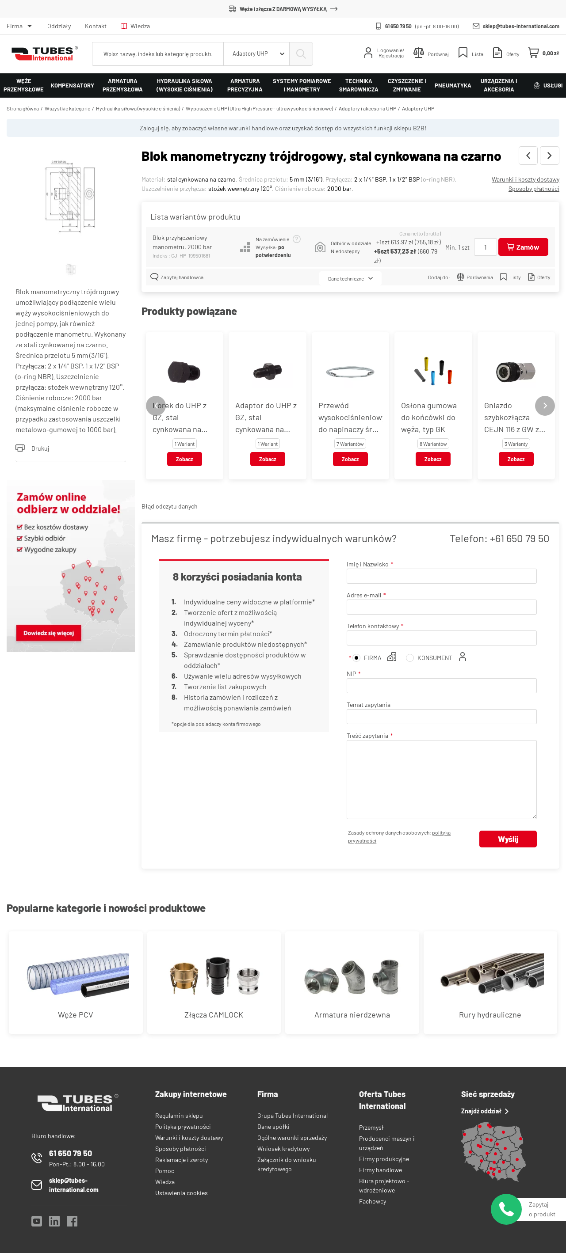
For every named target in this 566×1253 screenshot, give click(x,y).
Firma (15, 26)
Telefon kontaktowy (373, 626)
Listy (510, 277)
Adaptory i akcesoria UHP (367, 108)
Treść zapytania (367, 735)
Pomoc (164, 1170)
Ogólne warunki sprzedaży (292, 1137)
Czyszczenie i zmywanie (407, 85)
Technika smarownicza (359, 85)
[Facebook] (72, 1223)
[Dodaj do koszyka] (523, 247)
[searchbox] (158, 54)
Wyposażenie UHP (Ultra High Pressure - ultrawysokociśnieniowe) (259, 108)
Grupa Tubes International (292, 1115)
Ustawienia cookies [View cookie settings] (181, 1192)
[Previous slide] (156, 406)
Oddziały (59, 26)
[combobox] (256, 54)
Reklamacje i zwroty (181, 1159)
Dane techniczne (350, 278)
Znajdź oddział (485, 1111)
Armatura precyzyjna (245, 85)
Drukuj (32, 448)
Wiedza (135, 26)
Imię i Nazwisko (368, 564)
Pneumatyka (453, 85)
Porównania (475, 277)
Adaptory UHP (418, 108)
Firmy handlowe (380, 1169)
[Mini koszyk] (543, 53)
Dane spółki (273, 1126)
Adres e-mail (364, 595)
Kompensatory (72, 85)
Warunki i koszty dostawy (525, 179)
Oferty (539, 277)
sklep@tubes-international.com (521, 26)
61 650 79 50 (398, 26)
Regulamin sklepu (179, 1115)
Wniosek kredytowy (283, 1148)
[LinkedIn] (54, 1223)
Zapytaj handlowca (176, 277)
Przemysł (371, 1127)
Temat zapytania (368, 704)
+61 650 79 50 (520, 538)
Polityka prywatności (183, 1126)
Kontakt (96, 26)
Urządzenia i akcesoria (499, 85)
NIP (351, 673)
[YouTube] (36, 1223)
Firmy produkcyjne (384, 1158)
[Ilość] (485, 247)
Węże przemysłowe (24, 85)
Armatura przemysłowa (123, 85)
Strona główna (23, 108)
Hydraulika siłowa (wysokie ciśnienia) (185, 85)
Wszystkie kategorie (67, 108)
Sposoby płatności (534, 188)
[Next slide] (545, 406)
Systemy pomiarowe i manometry (302, 85)
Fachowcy (372, 1201)
